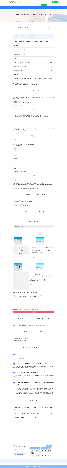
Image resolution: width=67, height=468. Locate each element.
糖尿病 (27, 6)
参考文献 (16, 74)
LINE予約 (55, 2)
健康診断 (42, 6)
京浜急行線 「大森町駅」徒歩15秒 (19, 454)
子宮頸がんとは (17, 46)
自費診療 (52, 6)
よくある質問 (37, 4)
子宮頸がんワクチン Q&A (19, 70)
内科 (15, 6)
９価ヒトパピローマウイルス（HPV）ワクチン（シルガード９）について (28, 413)
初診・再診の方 (16, 4)
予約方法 (16, 58)
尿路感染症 (33, 461)
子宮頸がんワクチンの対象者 (20, 50)
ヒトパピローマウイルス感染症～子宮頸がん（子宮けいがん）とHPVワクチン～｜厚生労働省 (33, 408)
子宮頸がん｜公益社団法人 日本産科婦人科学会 (25, 417)
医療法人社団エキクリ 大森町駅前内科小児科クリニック (33, 466)
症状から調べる (38, 461)
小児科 (31, 6)
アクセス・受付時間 (23, 4)
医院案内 (31, 4)
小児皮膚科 (20, 461)
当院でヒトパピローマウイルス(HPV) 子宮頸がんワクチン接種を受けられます (31, 41)
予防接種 (47, 6)
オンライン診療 (51, 4)
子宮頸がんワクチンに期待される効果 (22, 62)
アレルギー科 (36, 6)
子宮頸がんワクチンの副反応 (20, 66)
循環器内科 (21, 6)
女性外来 (29, 461)
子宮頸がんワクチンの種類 (20, 54)
